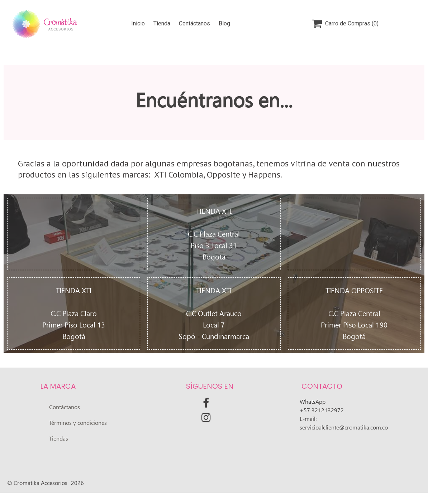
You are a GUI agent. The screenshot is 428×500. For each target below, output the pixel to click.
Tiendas (58, 438)
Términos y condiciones (78, 422)
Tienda (161, 23)
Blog (224, 23)
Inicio (138, 23)
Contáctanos (194, 23)
